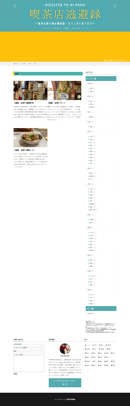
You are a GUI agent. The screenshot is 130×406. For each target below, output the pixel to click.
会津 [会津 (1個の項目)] (102, 345)
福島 (30, 63)
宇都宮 (93, 220)
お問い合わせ (57, 28)
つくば (93, 276)
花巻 (92, 154)
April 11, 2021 (110, 332)
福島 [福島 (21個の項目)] (107, 361)
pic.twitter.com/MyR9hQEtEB (95, 331)
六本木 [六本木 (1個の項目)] (88, 349)
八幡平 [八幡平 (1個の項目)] (109, 345)
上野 (92, 189)
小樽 (92, 88)
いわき (93, 232)
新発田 (93, 176)
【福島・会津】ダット (56, 103)
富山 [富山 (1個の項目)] (100, 353)
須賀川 (93, 250)
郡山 (92, 247)
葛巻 (92, 157)
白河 (92, 241)
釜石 (92, 160)
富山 (90, 112)
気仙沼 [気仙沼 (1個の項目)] (88, 361)
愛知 (90, 309)
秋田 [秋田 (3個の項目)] (113, 361)
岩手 (90, 132)
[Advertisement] (65, 45)
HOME (17, 63)
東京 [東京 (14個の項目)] (100, 357)
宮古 (92, 148)
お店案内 (66, 28)
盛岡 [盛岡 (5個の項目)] (100, 361)
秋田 (90, 255)
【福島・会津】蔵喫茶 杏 (24, 103)
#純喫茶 (113, 329)
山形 (90, 122)
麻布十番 (94, 210)
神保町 (93, 204)
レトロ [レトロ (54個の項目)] (88, 345)
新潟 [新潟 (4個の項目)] (94, 357)
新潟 (90, 168)
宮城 (90, 96)
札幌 (92, 91)
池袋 (92, 198)
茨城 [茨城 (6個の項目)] (87, 365)
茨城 (90, 271)
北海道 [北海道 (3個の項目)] (102, 349)
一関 (92, 137)
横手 (92, 260)
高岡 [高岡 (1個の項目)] (113, 365)
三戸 (92, 295)
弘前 (92, 301)
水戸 (92, 282)
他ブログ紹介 (76, 28)
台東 (92, 192)
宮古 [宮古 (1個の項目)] (87, 353)
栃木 (90, 215)
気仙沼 (93, 107)
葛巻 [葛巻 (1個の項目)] (94, 365)
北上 (92, 142)
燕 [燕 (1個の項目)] (94, 361)
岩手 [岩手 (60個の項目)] (113, 353)
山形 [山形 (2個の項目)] (107, 353)
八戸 (92, 298)
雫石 (92, 163)
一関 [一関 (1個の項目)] (95, 345)
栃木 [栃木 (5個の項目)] (107, 357)
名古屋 (91, 313)
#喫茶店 (103, 329)
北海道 (91, 83)
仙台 (92, 101)
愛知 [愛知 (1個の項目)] (87, 357)
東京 (90, 184)
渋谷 (92, 201)
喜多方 (93, 238)
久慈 (92, 140)
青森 (90, 290)
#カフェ (108, 329)
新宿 (92, 195)
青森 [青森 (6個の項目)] (107, 365)
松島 (92, 104)
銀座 (92, 207)
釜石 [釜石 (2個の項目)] (100, 365)
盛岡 (92, 151)
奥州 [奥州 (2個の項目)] (109, 349)
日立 (92, 279)
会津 (35, 63)
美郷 (92, 266)
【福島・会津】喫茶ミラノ (24, 150)
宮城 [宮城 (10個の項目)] (94, 353)
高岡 (92, 117)
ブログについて (46, 28)
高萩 (92, 285)
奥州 (92, 145)
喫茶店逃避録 (71, 399)
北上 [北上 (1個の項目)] (95, 349)
